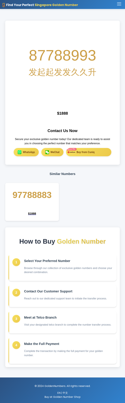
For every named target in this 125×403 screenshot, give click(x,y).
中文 (65, 393)
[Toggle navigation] (119, 4)
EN (59, 393)
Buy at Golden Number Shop (62, 397)
